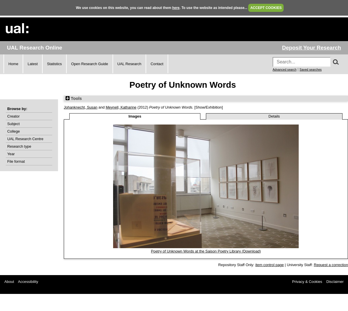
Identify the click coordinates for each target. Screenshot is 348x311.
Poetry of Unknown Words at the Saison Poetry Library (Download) (206, 251)
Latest (33, 64)
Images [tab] (134, 116)
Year (11, 154)
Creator (13, 116)
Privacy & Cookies (307, 281)
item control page (269, 265)
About (9, 281)
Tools (74, 98)
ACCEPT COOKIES (266, 8)
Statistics (54, 64)
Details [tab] (274, 116)
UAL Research (129, 64)
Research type (19, 146)
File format (16, 161)
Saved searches (311, 69)
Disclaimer (335, 281)
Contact (157, 64)
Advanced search (284, 69)
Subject (13, 124)
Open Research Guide (89, 64)
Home (13, 64)
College (13, 131)
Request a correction (331, 265)
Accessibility (28, 281)
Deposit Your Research (311, 48)
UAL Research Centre (25, 139)
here (176, 8)
